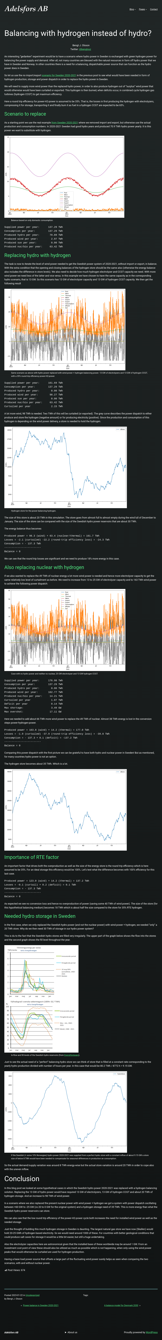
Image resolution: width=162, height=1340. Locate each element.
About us (72, 1332)
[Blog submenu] (135, 9)
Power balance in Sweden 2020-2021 (41, 1305)
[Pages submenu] (146, 9)
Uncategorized (33, 1295)
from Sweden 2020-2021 (65, 122)
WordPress (152, 1332)
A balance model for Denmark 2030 (121, 1305)
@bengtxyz (85, 49)
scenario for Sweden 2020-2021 (59, 75)
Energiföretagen (71, 1055)
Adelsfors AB (11, 1332)
